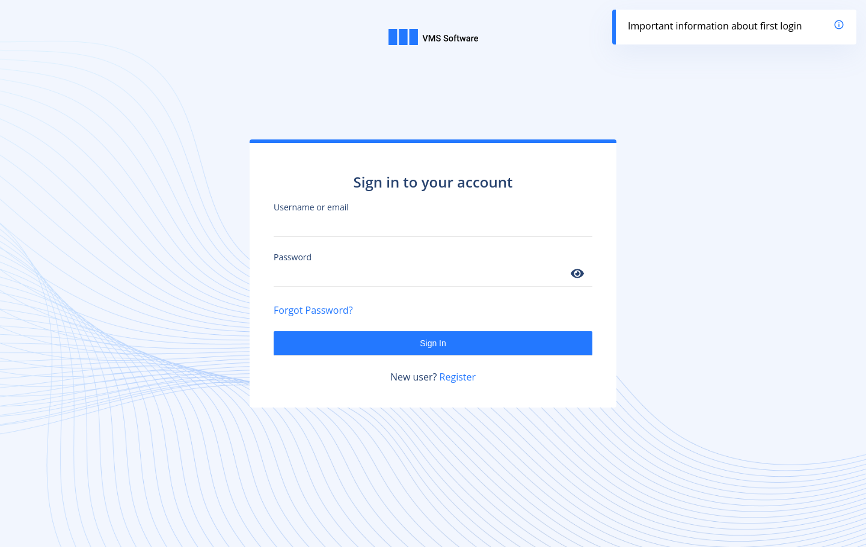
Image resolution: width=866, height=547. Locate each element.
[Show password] (577, 274)
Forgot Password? (313, 310)
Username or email (311, 207)
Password (293, 257)
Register (458, 377)
